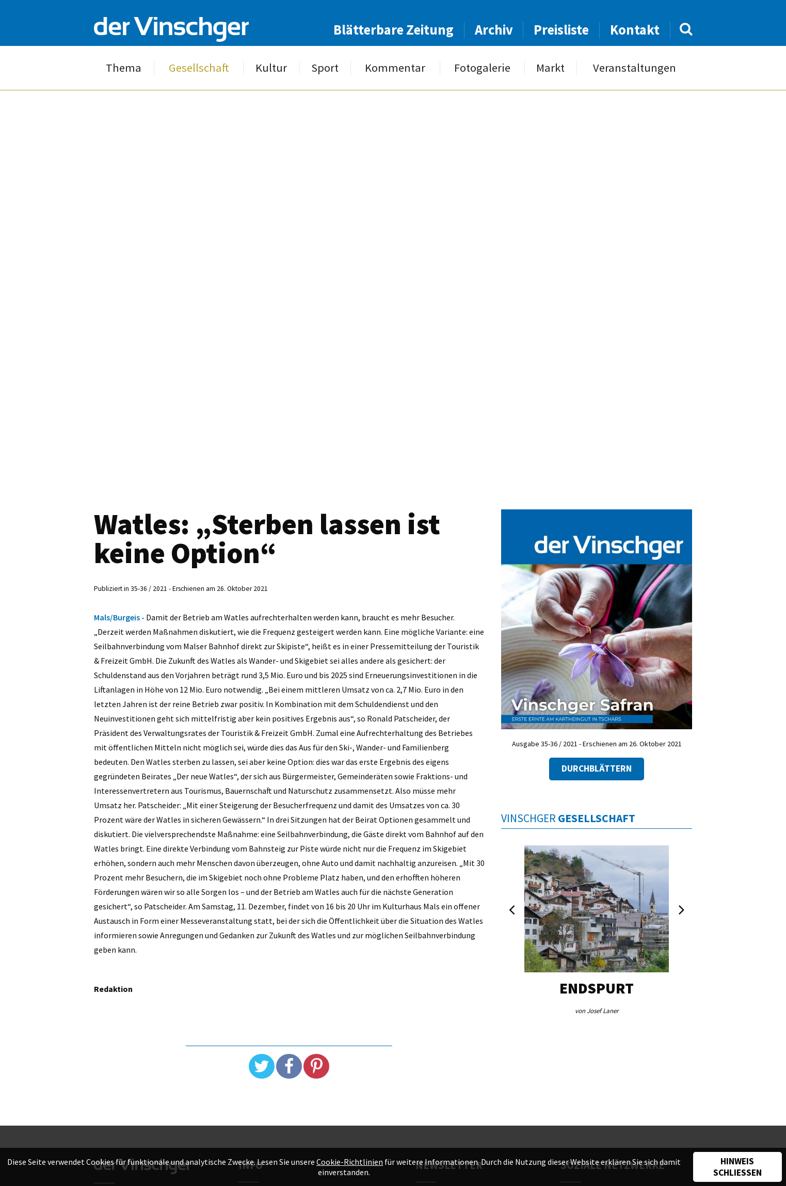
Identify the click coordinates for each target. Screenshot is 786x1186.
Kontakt (635, 29)
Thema (123, 68)
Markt (550, 68)
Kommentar (395, 68)
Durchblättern (597, 768)
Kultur (271, 68)
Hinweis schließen (737, 1167)
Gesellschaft (199, 68)
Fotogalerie (482, 68)
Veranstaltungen (634, 68)
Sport (325, 68)
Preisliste (561, 29)
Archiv (494, 29)
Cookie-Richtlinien (349, 1162)
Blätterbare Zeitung (393, 29)
